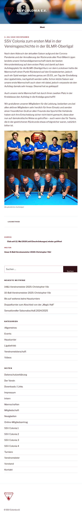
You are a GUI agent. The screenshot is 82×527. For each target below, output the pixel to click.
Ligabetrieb (14, 222)
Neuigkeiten (10, 416)
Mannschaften (11, 404)
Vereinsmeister (12, 458)
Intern (7, 398)
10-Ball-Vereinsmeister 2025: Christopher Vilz (27, 292)
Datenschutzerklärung (15, 374)
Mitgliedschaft (11, 410)
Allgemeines (10, 327)
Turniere (8, 452)
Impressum (10, 392)
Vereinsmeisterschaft (15, 351)
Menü (41, 27)
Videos (7, 357)
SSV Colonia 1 (11, 428)
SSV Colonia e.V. (32, 10)
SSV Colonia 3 (11, 440)
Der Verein (9, 380)
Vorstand (9, 463)
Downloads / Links (13, 386)
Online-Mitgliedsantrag (16, 422)
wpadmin (24, 37)
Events (7, 333)
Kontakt (8, 469)
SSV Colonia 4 (11, 446)
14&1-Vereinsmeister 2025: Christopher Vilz (26, 286)
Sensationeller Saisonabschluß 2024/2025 (26, 310)
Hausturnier (10, 339)
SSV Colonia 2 (11, 434)
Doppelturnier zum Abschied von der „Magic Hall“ (29, 304)
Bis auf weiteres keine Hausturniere (22, 298)
